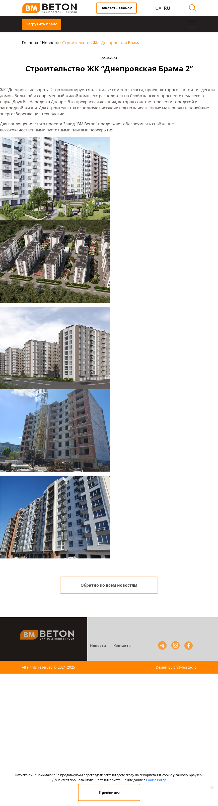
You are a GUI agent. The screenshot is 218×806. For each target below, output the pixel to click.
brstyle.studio (184, 667)
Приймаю (109, 792)
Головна (30, 42)
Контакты (122, 646)
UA (158, 8)
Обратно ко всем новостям (109, 586)
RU (167, 8)
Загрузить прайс (41, 24)
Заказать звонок (116, 8)
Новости (98, 646)
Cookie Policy (156, 780)
